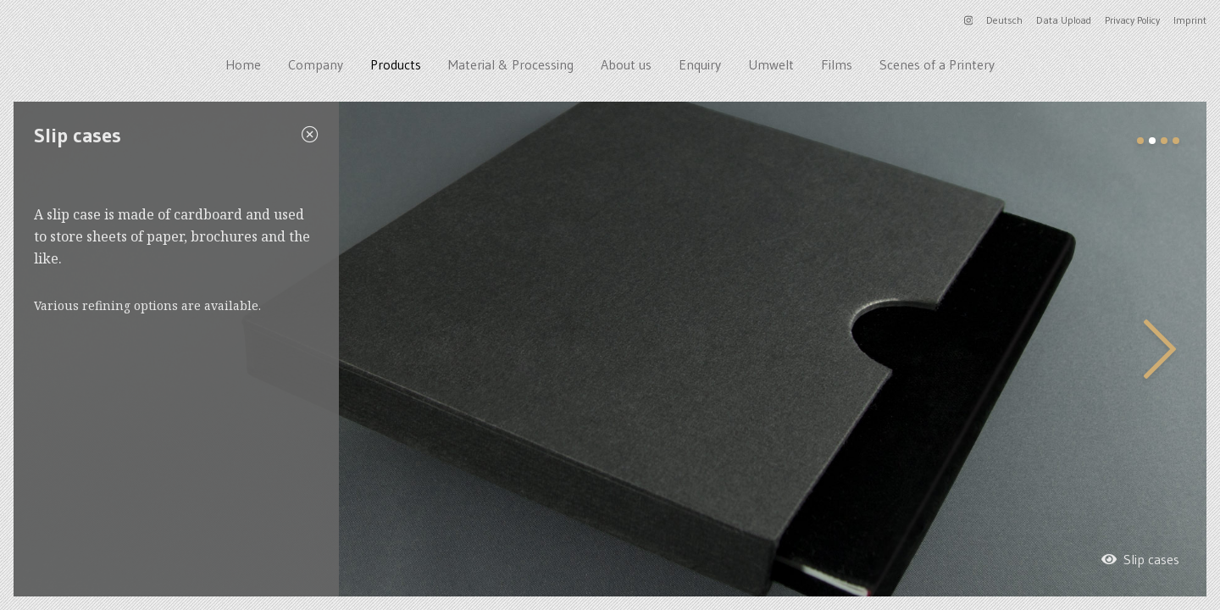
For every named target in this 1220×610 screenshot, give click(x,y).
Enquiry (700, 64)
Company (315, 64)
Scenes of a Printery (937, 64)
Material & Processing (511, 64)
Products (395, 64)
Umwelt (771, 64)
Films (836, 64)
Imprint (1189, 20)
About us (626, 64)
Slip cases (1151, 559)
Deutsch (1004, 20)
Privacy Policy (1132, 20)
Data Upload (1063, 20)
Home (243, 64)
